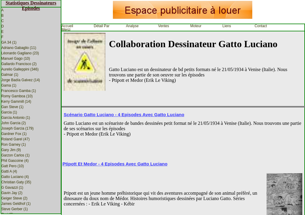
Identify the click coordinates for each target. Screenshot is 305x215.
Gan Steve (12, 107)
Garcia (9, 112)
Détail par (102, 26)
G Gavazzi (12, 187)
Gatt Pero (12, 166)
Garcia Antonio (15, 118)
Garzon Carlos (15, 155)
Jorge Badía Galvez (20, 80)
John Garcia (13, 123)
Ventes (163, 26)
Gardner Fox (14, 134)
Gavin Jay (11, 193)
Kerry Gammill (16, 101)
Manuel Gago (15, 58)
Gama (8, 85)
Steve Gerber (14, 209)
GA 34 (8, 42)
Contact (261, 26)
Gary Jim (11, 150)
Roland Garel (15, 139)
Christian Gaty (16, 182)
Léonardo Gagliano (20, 53)
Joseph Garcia (17, 128)
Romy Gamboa (16, 96)
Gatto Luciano (15, 177)
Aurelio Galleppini (19, 69)
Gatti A (9, 171)
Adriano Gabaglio (18, 48)
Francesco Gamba (18, 91)
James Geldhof (16, 204)
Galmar (9, 75)
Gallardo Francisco (19, 64)
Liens (226, 26)
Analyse (132, 26)
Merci (66, 29)
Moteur (195, 26)
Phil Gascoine (15, 161)
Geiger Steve (14, 198)
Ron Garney (13, 144)
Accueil (67, 26)
